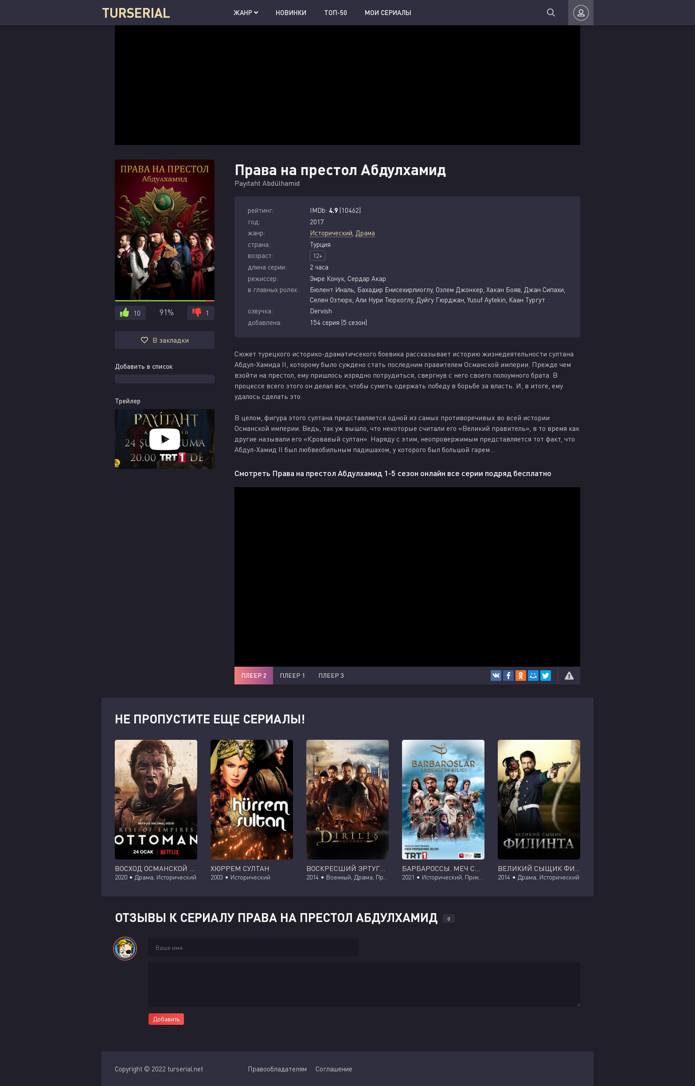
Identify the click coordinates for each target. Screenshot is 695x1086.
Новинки (278, 12)
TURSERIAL (136, 12)
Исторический (331, 233)
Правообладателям (277, 1069)
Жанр (233, 12)
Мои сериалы (375, 12)
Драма (365, 233)
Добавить (166, 1019)
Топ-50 (323, 12)
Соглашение (334, 1069)
